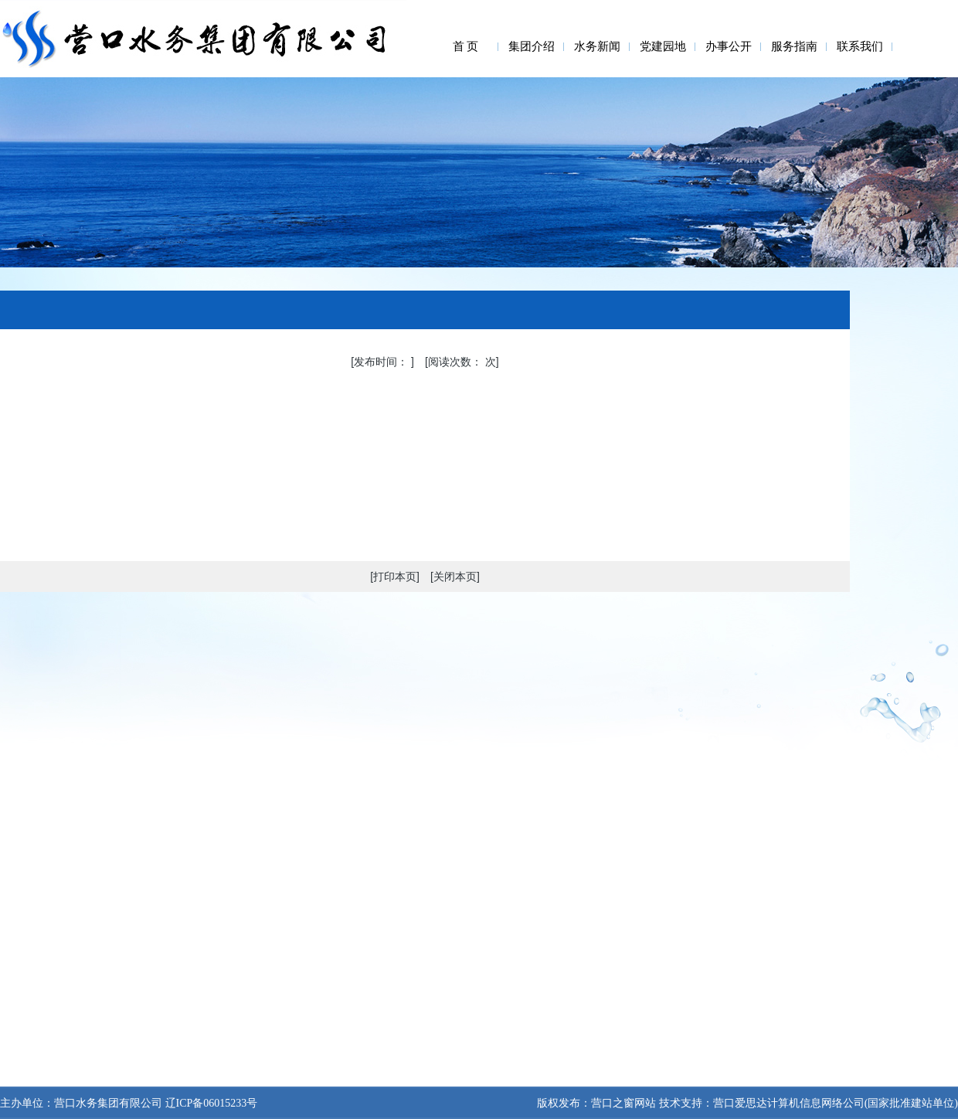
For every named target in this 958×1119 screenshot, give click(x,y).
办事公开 (728, 46)
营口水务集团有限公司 (108, 1103)
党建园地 (663, 46)
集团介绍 (531, 46)
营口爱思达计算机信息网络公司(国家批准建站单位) (835, 1103)
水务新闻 (597, 46)
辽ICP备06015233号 (209, 1103)
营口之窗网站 (623, 1103)
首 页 (466, 46)
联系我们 (860, 46)
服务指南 (794, 46)
